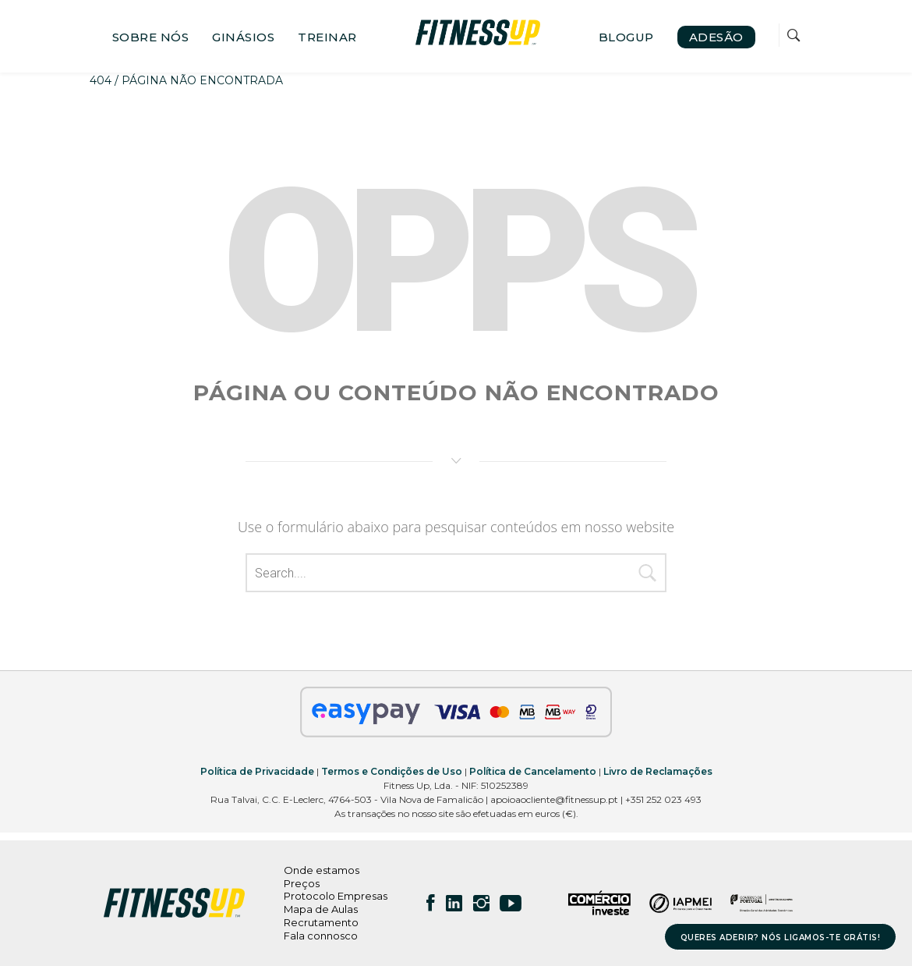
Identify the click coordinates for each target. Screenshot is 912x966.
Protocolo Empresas (335, 896)
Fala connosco (321, 935)
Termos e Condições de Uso (391, 771)
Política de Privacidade (257, 771)
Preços (302, 883)
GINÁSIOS (243, 37)
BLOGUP (626, 37)
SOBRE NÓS (150, 37)
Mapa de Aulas (321, 909)
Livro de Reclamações (657, 771)
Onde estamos (321, 870)
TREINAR (327, 37)
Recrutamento (321, 922)
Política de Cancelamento (532, 771)
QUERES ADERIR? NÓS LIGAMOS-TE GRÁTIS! (780, 937)
